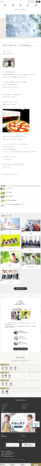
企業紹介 (2, 435)
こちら (14, 156)
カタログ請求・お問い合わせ (20, 348)
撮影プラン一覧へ (20, 288)
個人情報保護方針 (4, 436)
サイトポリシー (23, 435)
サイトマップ (22, 436)
